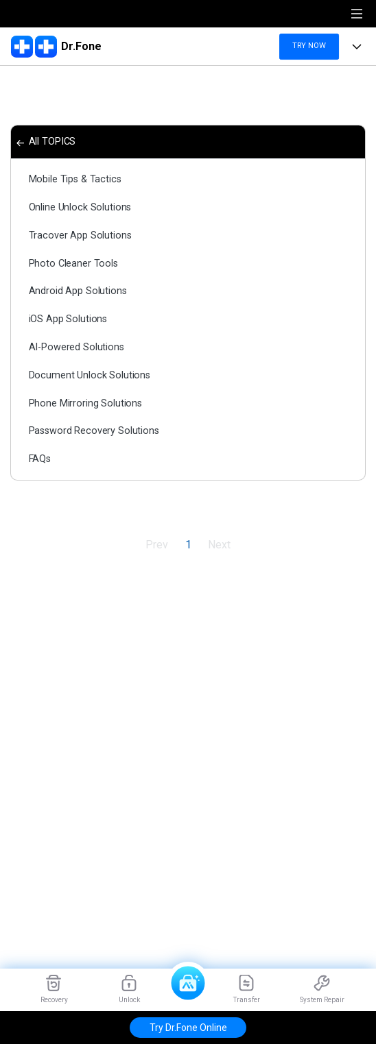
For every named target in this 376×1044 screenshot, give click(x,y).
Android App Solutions (78, 291)
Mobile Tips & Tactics (75, 179)
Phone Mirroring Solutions (85, 403)
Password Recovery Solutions (94, 431)
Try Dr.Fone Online (188, 1027)
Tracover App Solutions (80, 235)
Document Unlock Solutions (89, 375)
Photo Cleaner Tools (73, 263)
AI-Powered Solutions (76, 347)
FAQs (40, 459)
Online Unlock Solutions (80, 207)
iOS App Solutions (68, 319)
